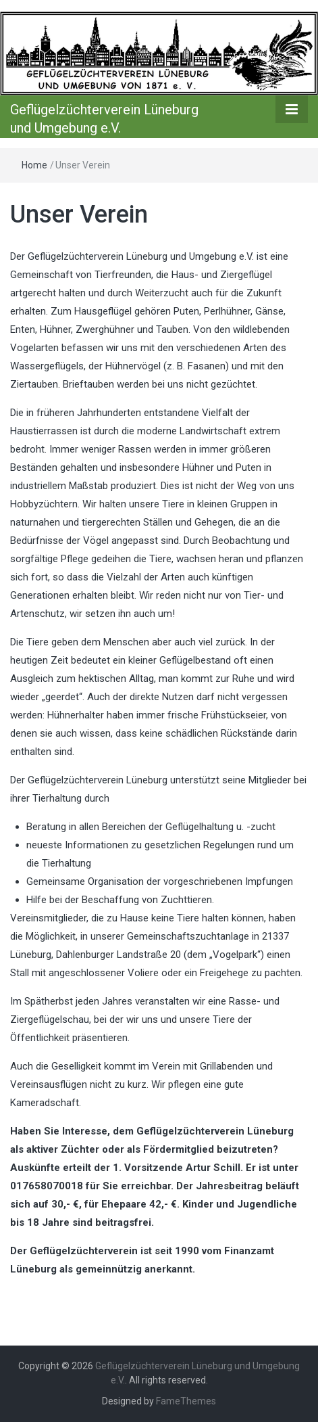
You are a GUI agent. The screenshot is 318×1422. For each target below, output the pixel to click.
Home (34, 165)
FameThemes (186, 1401)
